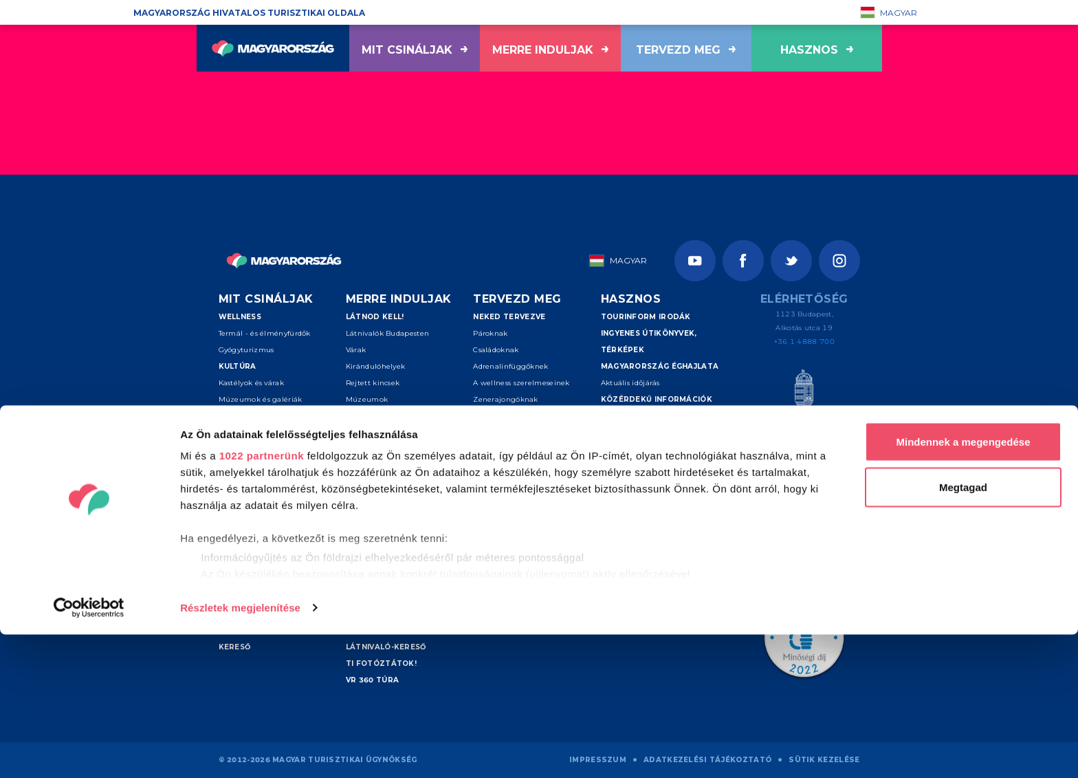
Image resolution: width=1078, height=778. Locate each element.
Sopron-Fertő (370, 547)
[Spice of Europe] (804, 457)
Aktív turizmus (253, 481)
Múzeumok (367, 399)
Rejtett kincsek (373, 382)
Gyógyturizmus (246, 349)
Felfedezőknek (499, 465)
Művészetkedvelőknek (513, 415)
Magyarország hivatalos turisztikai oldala (249, 13)
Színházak (238, 415)
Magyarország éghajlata (660, 366)
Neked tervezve (509, 316)
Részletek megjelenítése (240, 751)
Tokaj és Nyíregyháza (383, 498)
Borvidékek (366, 415)
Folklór (231, 448)
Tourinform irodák (646, 316)
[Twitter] (791, 260)
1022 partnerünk (261, 599)
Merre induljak (550, 49)
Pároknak (490, 333)
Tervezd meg (686, 49)
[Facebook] (743, 260)
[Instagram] (839, 260)
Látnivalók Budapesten (387, 333)
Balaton (360, 481)
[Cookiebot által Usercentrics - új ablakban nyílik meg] (89, 751)
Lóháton (234, 547)
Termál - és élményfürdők (265, 333)
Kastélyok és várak (251, 382)
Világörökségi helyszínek (404, 432)
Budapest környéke (380, 465)
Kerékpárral (240, 531)
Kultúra (237, 366)
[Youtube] (695, 260)
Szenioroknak (498, 448)
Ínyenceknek (496, 432)
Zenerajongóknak (505, 399)
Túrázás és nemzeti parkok (268, 514)
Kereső (489, 514)
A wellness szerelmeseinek (521, 382)
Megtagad (963, 630)
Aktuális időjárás (630, 382)
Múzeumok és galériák (260, 399)
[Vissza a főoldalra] (273, 48)
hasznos (816, 49)
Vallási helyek (243, 432)
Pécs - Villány (370, 514)
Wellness (240, 316)
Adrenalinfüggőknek (510, 366)
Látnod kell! (375, 316)
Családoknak (495, 349)
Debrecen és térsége (383, 531)
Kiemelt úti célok (386, 448)
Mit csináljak (415, 49)
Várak (356, 349)
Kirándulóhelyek (376, 366)
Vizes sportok (243, 498)
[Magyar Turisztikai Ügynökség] (804, 399)
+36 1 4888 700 (804, 341)
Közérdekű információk (656, 399)
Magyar (889, 12)
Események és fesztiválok (278, 465)
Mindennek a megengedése (963, 585)
